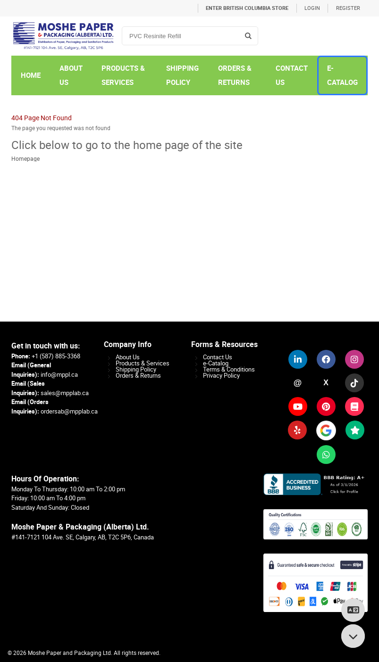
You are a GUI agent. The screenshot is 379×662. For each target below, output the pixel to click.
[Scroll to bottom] (353, 636)
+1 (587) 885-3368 (56, 356)
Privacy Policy (221, 375)
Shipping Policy (136, 369)
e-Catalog (215, 363)
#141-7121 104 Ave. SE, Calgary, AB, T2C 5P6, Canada (82, 537)
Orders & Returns (138, 375)
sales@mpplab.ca (65, 393)
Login (312, 8)
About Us (128, 357)
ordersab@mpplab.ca (69, 411)
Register (348, 8)
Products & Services (142, 363)
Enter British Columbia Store (247, 8)
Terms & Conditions (229, 369)
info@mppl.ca (59, 374)
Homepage (25, 159)
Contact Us (217, 357)
